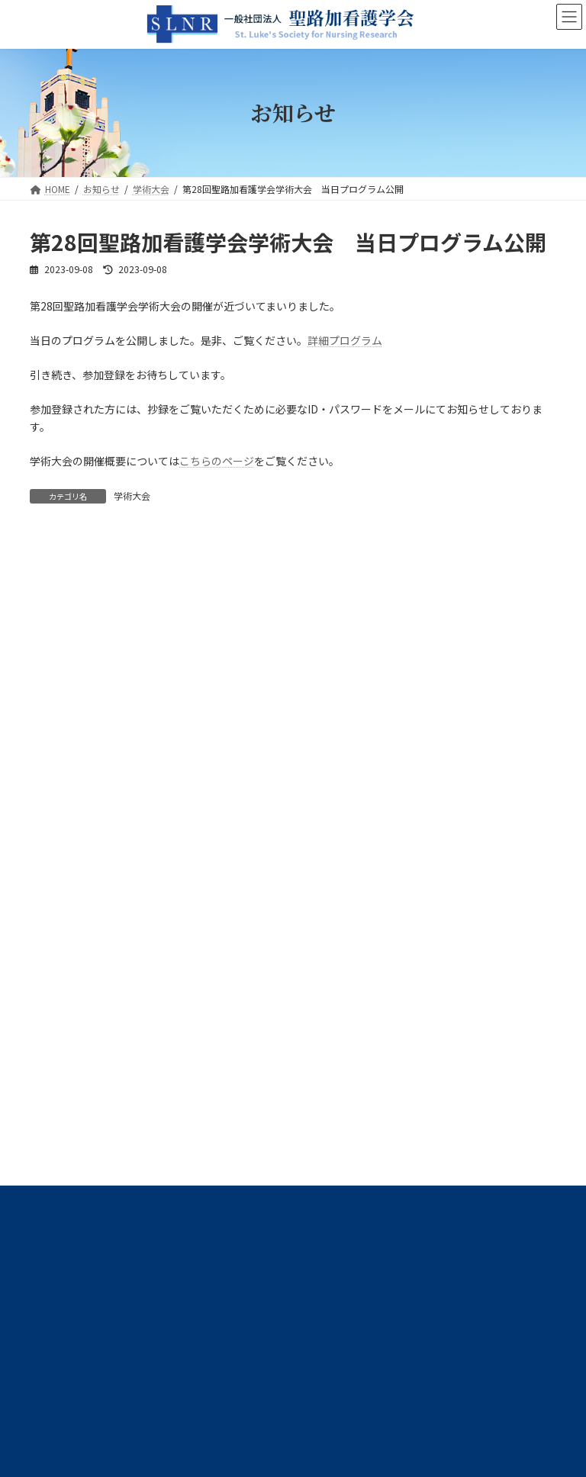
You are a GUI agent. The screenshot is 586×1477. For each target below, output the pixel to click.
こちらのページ (216, 460)
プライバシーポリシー (90, 1005)
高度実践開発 (66, 886)
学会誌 (52, 803)
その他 (52, 941)
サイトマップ (193, 1005)
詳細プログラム (344, 340)
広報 (48, 913)
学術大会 (132, 495)
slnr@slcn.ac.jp (113, 1171)
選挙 (48, 858)
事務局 (52, 748)
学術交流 (57, 831)
